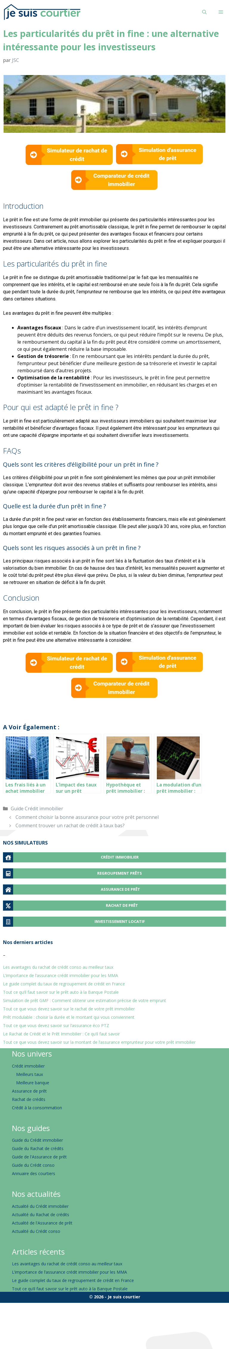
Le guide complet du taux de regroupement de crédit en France (64, 984)
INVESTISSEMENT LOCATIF (120, 921)
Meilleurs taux (29, 1074)
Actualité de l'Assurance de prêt (42, 1223)
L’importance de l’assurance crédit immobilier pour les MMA (60, 975)
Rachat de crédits (28, 1099)
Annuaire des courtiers (33, 1173)
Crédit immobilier (28, 1066)
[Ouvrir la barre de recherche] (204, 12)
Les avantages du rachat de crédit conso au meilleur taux (58, 967)
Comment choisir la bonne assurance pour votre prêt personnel (87, 817)
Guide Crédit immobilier (37, 808)
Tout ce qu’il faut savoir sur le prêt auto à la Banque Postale (61, 992)
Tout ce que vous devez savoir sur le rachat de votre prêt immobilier (69, 1009)
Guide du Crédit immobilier (37, 1140)
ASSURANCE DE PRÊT (120, 889)
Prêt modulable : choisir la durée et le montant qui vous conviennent (68, 1017)
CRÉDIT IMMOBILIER (120, 857)
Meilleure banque (32, 1082)
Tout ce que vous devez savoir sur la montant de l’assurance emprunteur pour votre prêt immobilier (99, 1042)
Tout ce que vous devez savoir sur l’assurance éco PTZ (56, 1025)
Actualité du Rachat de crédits (40, 1214)
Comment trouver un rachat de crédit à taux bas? (70, 825)
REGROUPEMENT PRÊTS (119, 873)
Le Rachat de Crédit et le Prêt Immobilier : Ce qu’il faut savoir (61, 1034)
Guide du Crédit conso (33, 1165)
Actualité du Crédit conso (36, 1231)
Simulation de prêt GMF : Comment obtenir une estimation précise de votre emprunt (84, 1000)
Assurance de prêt (29, 1091)
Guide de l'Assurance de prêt (39, 1157)
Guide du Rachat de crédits (38, 1148)
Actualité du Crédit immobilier (40, 1206)
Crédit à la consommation (37, 1107)
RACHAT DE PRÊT (122, 905)
